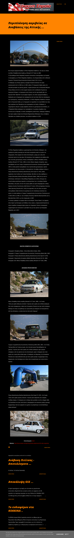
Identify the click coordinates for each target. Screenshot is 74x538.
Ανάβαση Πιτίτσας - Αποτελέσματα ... (21, 462)
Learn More (60, 534)
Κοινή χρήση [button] (59, 41)
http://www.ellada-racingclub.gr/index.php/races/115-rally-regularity (31, 443)
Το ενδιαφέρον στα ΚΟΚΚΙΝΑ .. (21, 509)
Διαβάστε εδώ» (42, 473)
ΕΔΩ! (33, 441)
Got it (66, 534)
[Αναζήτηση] (59, 4)
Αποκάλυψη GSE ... (20, 482)
